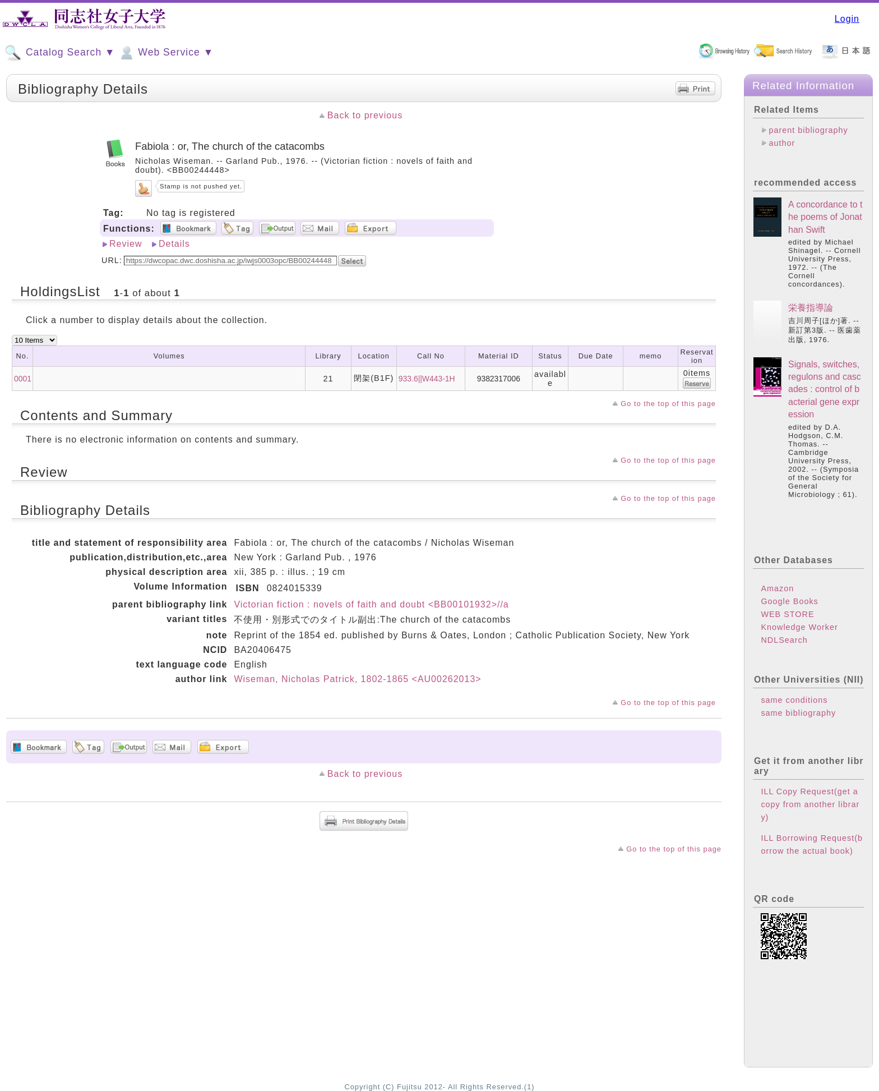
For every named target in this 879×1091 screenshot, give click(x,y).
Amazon (777, 588)
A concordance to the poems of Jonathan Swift (825, 217)
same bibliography (798, 712)
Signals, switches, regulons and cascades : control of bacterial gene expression (824, 390)
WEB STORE (787, 614)
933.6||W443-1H (427, 378)
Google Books (789, 601)
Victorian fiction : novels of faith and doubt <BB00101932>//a (371, 604)
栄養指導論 (810, 307)
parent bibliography (808, 130)
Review (125, 243)
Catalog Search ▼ (59, 52)
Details (174, 243)
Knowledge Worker (799, 627)
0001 (22, 378)
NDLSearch (784, 640)
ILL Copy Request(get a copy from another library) (810, 804)
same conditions (794, 700)
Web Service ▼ (166, 52)
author (782, 143)
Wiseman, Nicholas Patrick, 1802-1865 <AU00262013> (357, 679)
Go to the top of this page (668, 403)
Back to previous (365, 115)
